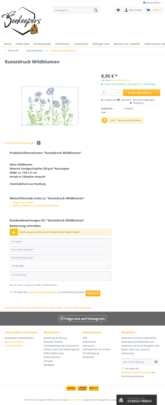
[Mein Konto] (133, 10)
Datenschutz (89, 341)
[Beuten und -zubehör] (127, 44)
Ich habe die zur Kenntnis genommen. (50, 292)
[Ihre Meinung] (61, 276)
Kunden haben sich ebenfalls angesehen (69, 307)
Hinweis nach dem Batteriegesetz (62, 349)
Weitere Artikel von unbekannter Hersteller (34, 205)
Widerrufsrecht (52, 357)
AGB (84, 337)
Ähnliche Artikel (13, 307)
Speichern (92, 293)
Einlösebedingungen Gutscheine (61, 345)
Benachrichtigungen (142, 99)
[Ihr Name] (61, 241)
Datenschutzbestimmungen (43, 292)
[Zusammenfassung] (61, 257)
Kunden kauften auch (34, 307)
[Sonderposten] (42, 44)
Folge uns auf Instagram (82, 318)
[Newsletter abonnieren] (156, 362)
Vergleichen (109, 99)
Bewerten (137, 102)
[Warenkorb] (154, 10)
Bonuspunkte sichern (129, 120)
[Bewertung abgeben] (61, 265)
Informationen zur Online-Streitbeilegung (96, 351)
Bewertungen (30, 142)
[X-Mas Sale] (22, 44)
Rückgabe (49, 364)
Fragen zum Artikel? (22, 202)
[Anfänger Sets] (101, 44)
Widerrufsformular (54, 353)
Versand (48, 360)
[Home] (8, 44)
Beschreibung (12, 142)
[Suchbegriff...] (76, 10)
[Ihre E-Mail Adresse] (136, 362)
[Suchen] (95, 10)
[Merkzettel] (118, 10)
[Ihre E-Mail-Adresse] (61, 249)
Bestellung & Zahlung (55, 337)
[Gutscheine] (81, 44)
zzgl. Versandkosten (121, 80)
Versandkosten (75, 399)
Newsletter (88, 357)
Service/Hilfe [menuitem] (151, 2)
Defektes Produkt (53, 341)
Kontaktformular (122, 399)
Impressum (88, 345)
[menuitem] (76, 11)
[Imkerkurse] (62, 44)
